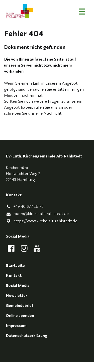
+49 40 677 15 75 (25, 206)
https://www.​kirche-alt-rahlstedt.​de (41, 221)
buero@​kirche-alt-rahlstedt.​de (37, 214)
